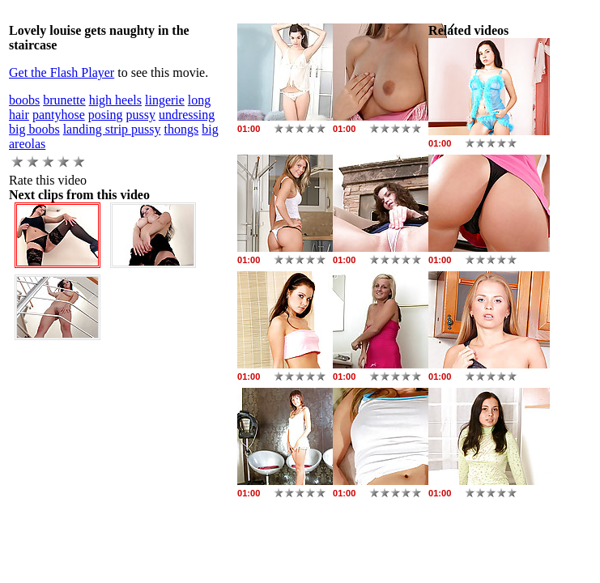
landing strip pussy (112, 129)
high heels (115, 100)
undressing (187, 114)
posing (105, 114)
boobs (24, 100)
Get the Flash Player (61, 72)
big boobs (34, 129)
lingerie (165, 100)
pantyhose (58, 114)
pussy (140, 114)
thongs (181, 129)
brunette (64, 100)
